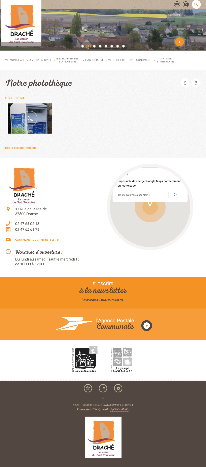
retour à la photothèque (21, 148)
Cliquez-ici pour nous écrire (37, 239)
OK (175, 194)
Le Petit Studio (119, 410)
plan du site (103, 388)
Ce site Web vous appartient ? (134, 195)
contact (177, 4)
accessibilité (88, 388)
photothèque (186, 4)
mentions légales (118, 388)
